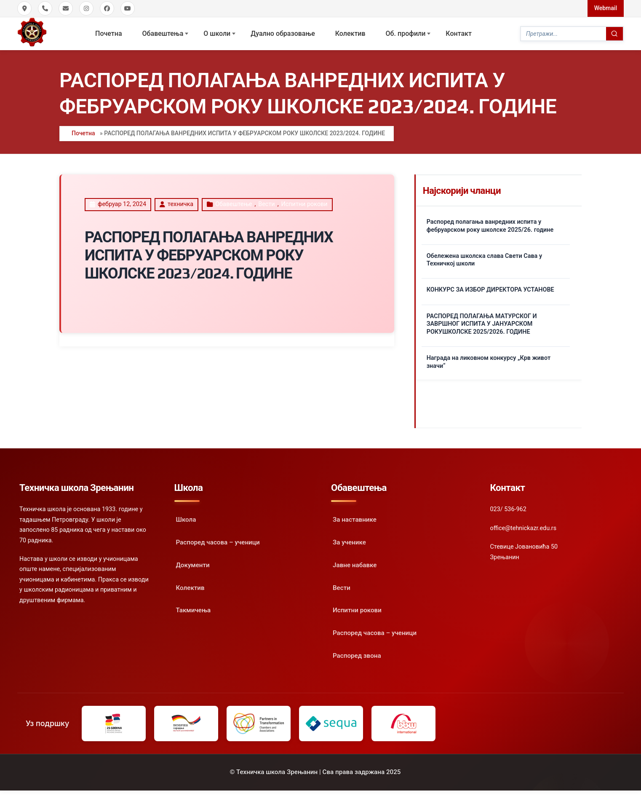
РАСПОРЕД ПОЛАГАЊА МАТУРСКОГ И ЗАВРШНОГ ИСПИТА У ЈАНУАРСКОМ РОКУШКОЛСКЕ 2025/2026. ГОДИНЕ (482, 324)
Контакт (459, 33)
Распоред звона (357, 655)
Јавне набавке (355, 565)
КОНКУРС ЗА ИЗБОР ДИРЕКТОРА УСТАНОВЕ (490, 289)
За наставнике (355, 519)
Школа (186, 519)
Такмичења (193, 610)
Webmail (605, 8)
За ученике (349, 542)
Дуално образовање (283, 33)
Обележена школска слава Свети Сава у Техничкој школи (484, 260)
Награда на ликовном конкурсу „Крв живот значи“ (489, 362)
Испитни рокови (304, 204)
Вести (266, 204)
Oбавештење (233, 204)
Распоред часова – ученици (218, 542)
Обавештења (163, 33)
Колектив (350, 33)
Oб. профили (406, 33)
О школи (216, 33)
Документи (193, 565)
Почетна (108, 33)
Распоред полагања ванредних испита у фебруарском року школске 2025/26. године (490, 225)
